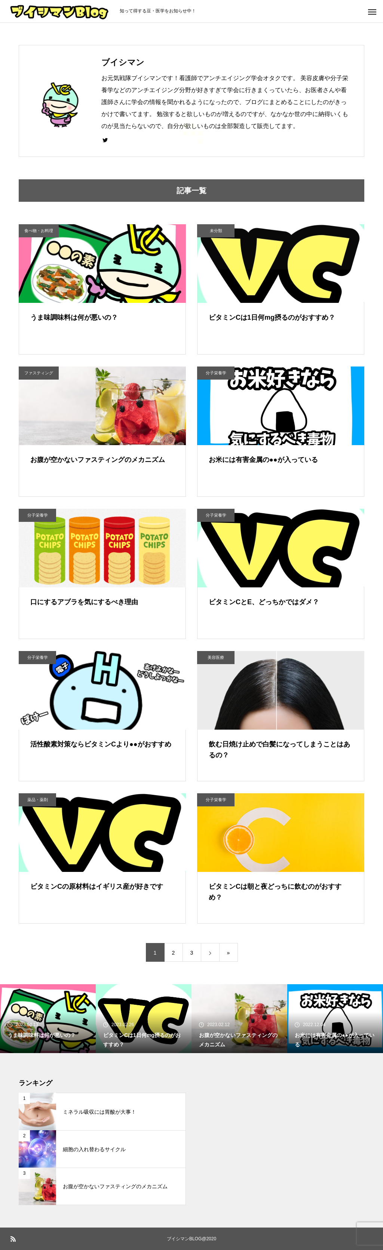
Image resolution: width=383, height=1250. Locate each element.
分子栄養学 (216, 373)
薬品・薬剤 (37, 799)
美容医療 (216, 657)
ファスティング (38, 373)
